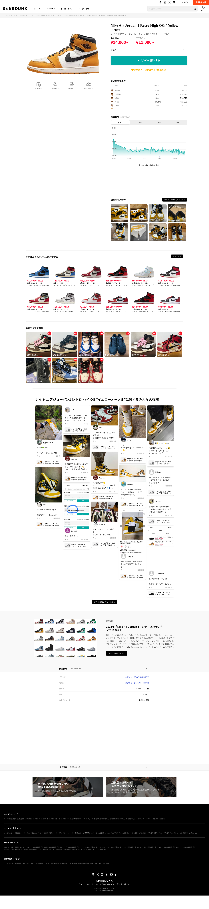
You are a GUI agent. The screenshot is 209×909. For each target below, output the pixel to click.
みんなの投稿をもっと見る (104, 602)
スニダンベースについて (40, 819)
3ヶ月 (178, 122)
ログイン (185, 2)
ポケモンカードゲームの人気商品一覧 (110, 847)
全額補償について (127, 833)
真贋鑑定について (20, 833)
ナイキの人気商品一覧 (129, 847)
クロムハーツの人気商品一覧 (30, 849)
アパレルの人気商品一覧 (51, 847)
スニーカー (51, 9)
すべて (120, 122)
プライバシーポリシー (145, 819)
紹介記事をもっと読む (117, 653)
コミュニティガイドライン (113, 833)
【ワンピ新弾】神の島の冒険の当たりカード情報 (82, 863)
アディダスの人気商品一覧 (12, 849)
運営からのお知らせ (140, 833)
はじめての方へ (8, 833)
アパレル (37, 9)
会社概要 (155, 819)
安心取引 (71, 89)
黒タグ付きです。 (72, 536)
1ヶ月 (159, 122)
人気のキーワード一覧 (70, 849)
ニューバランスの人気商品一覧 (185, 847)
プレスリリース (88, 819)
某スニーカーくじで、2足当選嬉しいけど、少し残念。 (103, 532)
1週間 (140, 122)
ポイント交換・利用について (48, 833)
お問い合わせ (193, 833)
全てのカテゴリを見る (85, 849)
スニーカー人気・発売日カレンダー (14, 847)
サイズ (113, 50)
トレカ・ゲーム (67, 9)
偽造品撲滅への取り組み (24, 819)
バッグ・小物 (84, 9)
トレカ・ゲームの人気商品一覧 (69, 847)
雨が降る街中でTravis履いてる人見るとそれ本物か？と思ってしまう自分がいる (160, 509)
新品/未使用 (88, 89)
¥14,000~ (149, 60)
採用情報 (162, 819)
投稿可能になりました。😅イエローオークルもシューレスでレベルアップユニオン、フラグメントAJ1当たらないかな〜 (160, 451)
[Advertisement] (149, 181)
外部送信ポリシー (131, 819)
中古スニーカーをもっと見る (174, 200)
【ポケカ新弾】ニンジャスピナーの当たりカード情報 (51, 863)
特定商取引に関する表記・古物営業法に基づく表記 (109, 819)
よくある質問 (100, 833)
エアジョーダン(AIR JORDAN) (137, 677)
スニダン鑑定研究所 (10, 819)
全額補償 (55, 89)
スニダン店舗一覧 (54, 819)
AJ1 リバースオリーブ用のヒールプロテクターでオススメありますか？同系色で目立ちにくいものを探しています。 (160, 480)
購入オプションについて (66, 833)
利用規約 (150, 833)
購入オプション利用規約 (161, 833)
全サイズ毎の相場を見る (149, 165)
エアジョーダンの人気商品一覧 (146, 847)
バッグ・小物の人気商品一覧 (88, 847)
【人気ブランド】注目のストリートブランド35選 (18, 863)
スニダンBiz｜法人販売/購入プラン (71, 819)
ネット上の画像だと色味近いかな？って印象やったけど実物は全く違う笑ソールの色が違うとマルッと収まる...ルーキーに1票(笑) (132, 492)
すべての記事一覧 (104, 863)
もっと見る (177, 256)
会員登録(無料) (201, 2)
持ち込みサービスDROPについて (85, 833)
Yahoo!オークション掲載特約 (179, 833)
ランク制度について (33, 833)
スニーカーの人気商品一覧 (35, 847)
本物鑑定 (38, 89)
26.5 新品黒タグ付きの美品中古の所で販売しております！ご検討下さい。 (131, 564)
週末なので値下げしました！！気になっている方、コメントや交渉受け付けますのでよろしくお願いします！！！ (160, 581)
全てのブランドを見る (99, 849)
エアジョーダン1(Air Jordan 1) (137, 683)
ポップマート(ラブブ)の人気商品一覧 (51, 849)
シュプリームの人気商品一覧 (166, 847)
